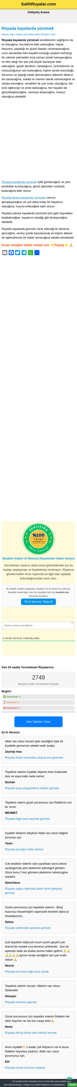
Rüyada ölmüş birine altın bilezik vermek (31, 1032)
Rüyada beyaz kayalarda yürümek (23, 197)
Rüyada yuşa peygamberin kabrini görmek (32, 788)
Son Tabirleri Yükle (38, 721)
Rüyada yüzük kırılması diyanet (25, 1067)
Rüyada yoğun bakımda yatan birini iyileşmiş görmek (33, 891)
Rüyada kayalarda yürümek (28, 28)
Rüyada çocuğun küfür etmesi (24, 849)
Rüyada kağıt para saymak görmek (27, 818)
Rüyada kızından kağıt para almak (27, 971)
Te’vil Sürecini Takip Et (38, 601)
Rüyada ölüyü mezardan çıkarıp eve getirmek (34, 757)
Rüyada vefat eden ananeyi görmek (28, 928)
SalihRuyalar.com (38, 4)
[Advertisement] (38, 140)
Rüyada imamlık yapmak (21, 1002)
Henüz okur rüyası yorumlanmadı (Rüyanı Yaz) (29, 34)
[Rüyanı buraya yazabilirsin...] (38, 625)
